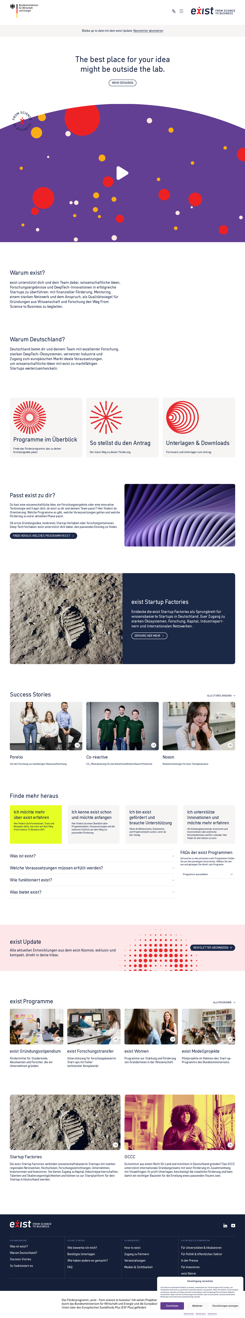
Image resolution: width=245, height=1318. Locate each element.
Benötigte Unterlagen (81, 1254)
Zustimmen (172, 1305)
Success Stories (20, 1259)
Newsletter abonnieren (148, 31)
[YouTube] (233, 1226)
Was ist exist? (19, 1246)
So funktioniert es (21, 1266)
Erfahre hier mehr (149, 637)
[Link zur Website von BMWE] (24, 11)
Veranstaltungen (134, 1260)
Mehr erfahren (122, 83)
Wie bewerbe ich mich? (82, 1248)
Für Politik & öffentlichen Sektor (201, 1254)
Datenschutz (189, 1313)
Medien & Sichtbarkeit (138, 1267)
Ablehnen (197, 1305)
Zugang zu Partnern (136, 1254)
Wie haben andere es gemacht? (87, 1260)
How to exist (132, 1248)
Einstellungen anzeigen (225, 1305)
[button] (122, 173)
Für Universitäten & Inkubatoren (201, 1248)
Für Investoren (190, 1267)
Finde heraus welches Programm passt (43, 537)
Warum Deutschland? (23, 1253)
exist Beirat (188, 1273)
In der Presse (189, 1260)
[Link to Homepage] (30, 1224)
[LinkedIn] (225, 1226)
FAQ (69, 1267)
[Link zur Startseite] (213, 10)
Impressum (212, 1313)
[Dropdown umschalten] (231, 875)
